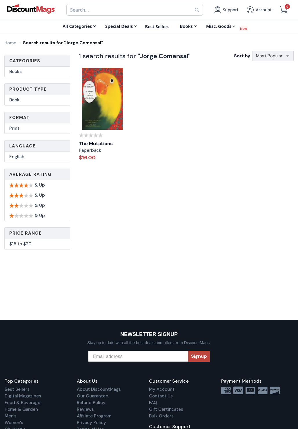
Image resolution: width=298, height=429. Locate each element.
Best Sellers (17, 389)
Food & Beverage (22, 403)
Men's (11, 416)
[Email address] (138, 356)
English (16, 157)
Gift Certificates (166, 409)
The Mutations (96, 143)
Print (14, 128)
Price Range (25, 233)
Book (14, 100)
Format (19, 118)
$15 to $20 (20, 244)
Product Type (28, 89)
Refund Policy (91, 403)
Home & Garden (21, 409)
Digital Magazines (23, 396)
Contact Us (161, 396)
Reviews (85, 409)
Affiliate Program (94, 416)
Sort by (242, 56)
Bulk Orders (161, 416)
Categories (24, 61)
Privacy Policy (91, 423)
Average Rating (30, 174)
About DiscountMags (99, 389)
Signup (199, 356)
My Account (162, 389)
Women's (14, 423)
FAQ (153, 403)
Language (22, 146)
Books (15, 71)
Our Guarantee (92, 396)
